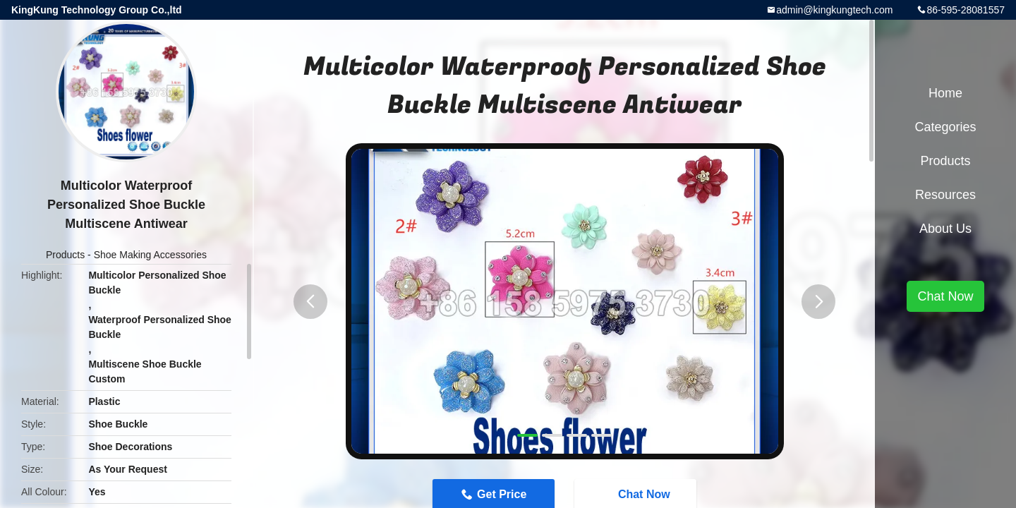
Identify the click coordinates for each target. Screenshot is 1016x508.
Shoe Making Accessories (150, 254)
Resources (945, 195)
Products (65, 254)
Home (945, 93)
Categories (945, 127)
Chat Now (945, 296)
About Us (945, 229)
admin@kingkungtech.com (834, 10)
